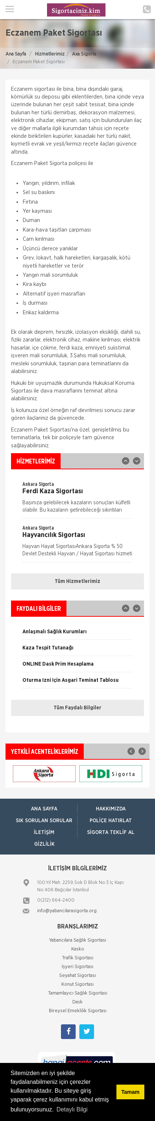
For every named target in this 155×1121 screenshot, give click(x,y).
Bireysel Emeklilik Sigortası (78, 1011)
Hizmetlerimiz (50, 54)
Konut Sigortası (77, 984)
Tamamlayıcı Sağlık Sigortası (77, 993)
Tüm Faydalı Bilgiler (77, 707)
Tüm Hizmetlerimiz (77, 581)
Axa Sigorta (84, 54)
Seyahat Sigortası (77, 975)
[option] (77, 499)
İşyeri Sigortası (77, 966)
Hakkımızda (111, 809)
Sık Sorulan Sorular (44, 820)
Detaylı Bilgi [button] (72, 1109)
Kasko (77, 949)
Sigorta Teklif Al (110, 832)
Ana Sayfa (16, 54)
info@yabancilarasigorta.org (67, 911)
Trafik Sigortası (77, 958)
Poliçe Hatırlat (111, 820)
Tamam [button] (130, 1092)
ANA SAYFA (44, 809)
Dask (77, 1002)
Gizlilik (44, 844)
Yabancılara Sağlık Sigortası (77, 940)
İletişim (44, 832)
